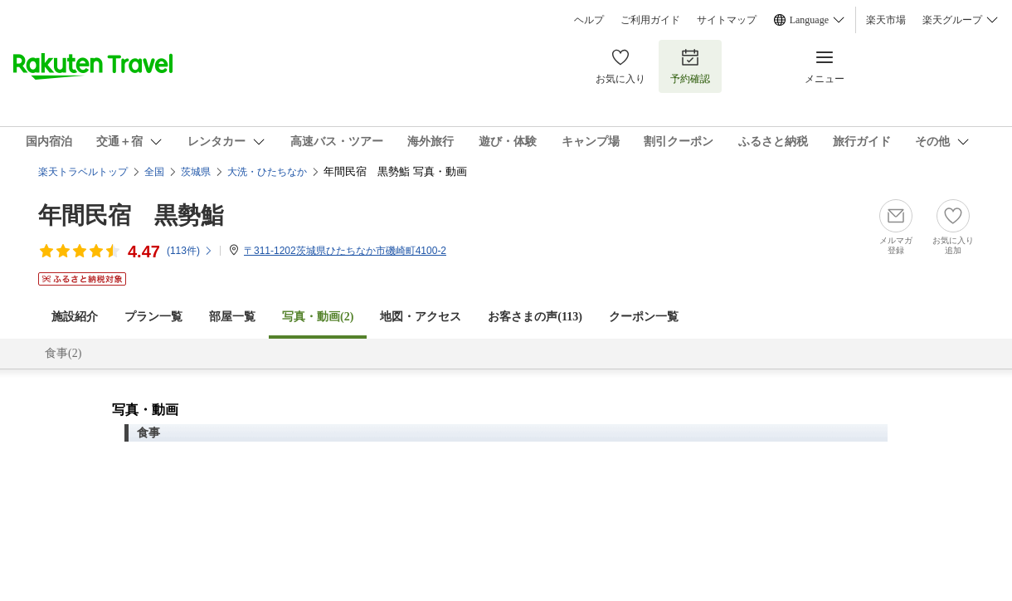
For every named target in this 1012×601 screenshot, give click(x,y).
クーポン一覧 (644, 316)
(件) (190, 251)
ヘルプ (589, 20)
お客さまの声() (535, 316)
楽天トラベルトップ (83, 172)
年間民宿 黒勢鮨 (131, 215)
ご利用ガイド (650, 20)
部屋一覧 (232, 316)
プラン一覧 (153, 316)
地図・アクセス (420, 316)
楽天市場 (886, 20)
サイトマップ (727, 20)
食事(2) (63, 353)
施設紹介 (74, 316)
